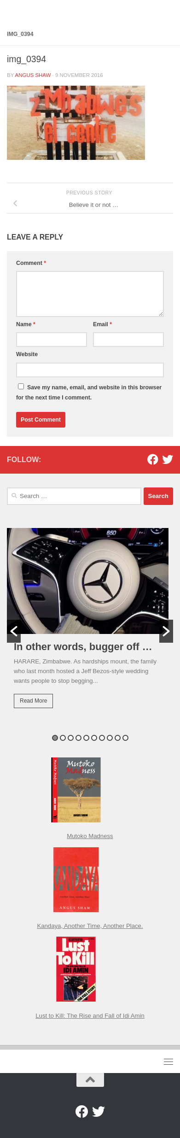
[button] (14, 631)
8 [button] (110, 738)
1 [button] (55, 738)
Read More (33, 701)
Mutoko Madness (90, 836)
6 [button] (94, 738)
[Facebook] (152, 459)
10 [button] (125, 738)
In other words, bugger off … (83, 646)
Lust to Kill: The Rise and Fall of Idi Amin (90, 1015)
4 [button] (78, 738)
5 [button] (86, 738)
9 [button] (118, 738)
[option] (90, 624)
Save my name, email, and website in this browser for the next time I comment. (89, 392)
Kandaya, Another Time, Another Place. (90, 925)
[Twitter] (167, 459)
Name (25, 324)
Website (27, 354)
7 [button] (102, 738)
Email (102, 324)
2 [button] (63, 738)
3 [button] (71, 738)
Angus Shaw (33, 75)
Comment (31, 263)
